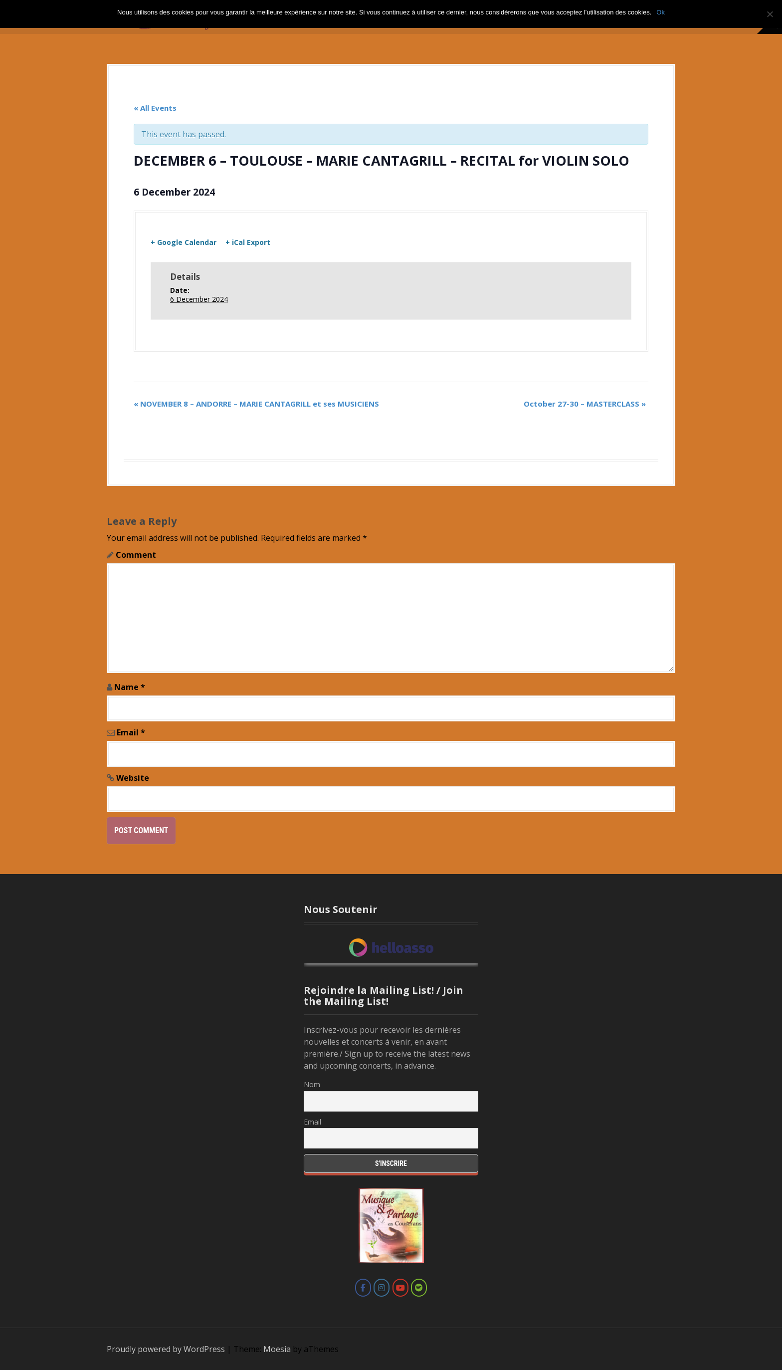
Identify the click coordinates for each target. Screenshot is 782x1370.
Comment (136, 554)
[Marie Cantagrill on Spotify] (419, 1288)
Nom (312, 1084)
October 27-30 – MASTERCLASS (585, 404)
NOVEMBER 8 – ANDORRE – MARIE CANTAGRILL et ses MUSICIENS (256, 404)
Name (129, 687)
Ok (660, 12)
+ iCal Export (247, 242)
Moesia (277, 1349)
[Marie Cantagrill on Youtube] (400, 1288)
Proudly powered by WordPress (166, 1349)
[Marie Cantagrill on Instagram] (382, 1288)
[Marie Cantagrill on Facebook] (363, 1288)
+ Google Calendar (183, 242)
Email (131, 732)
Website (132, 777)
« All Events (155, 108)
